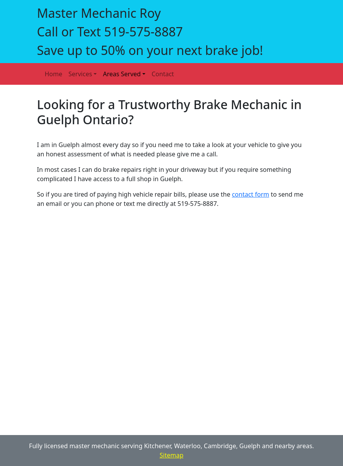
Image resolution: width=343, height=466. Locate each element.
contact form (250, 194)
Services (80, 74)
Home (54, 74)
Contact (163, 74)
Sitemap (172, 455)
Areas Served (122, 74)
